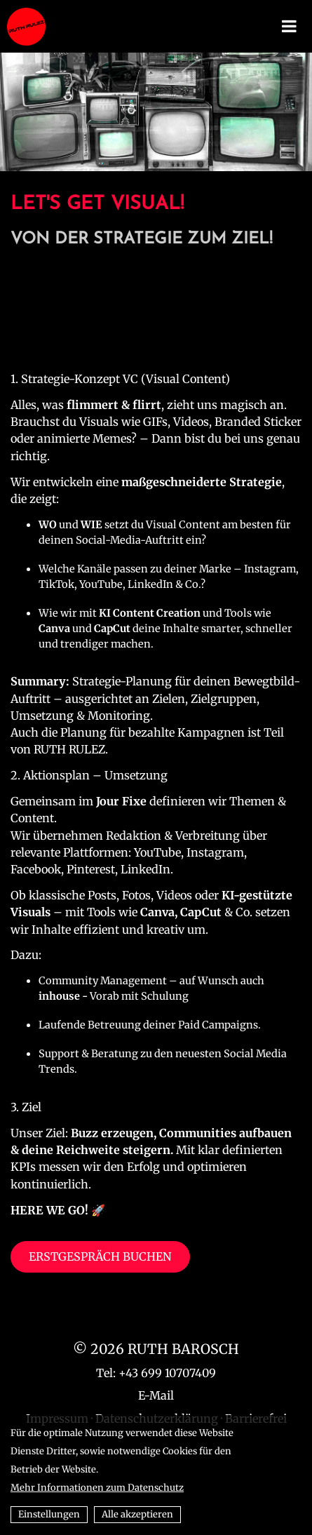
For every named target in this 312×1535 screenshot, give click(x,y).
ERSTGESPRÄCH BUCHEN (100, 1256)
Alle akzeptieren (137, 1514)
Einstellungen (49, 1514)
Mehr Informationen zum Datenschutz (97, 1488)
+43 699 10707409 (167, 1373)
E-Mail (156, 1395)
